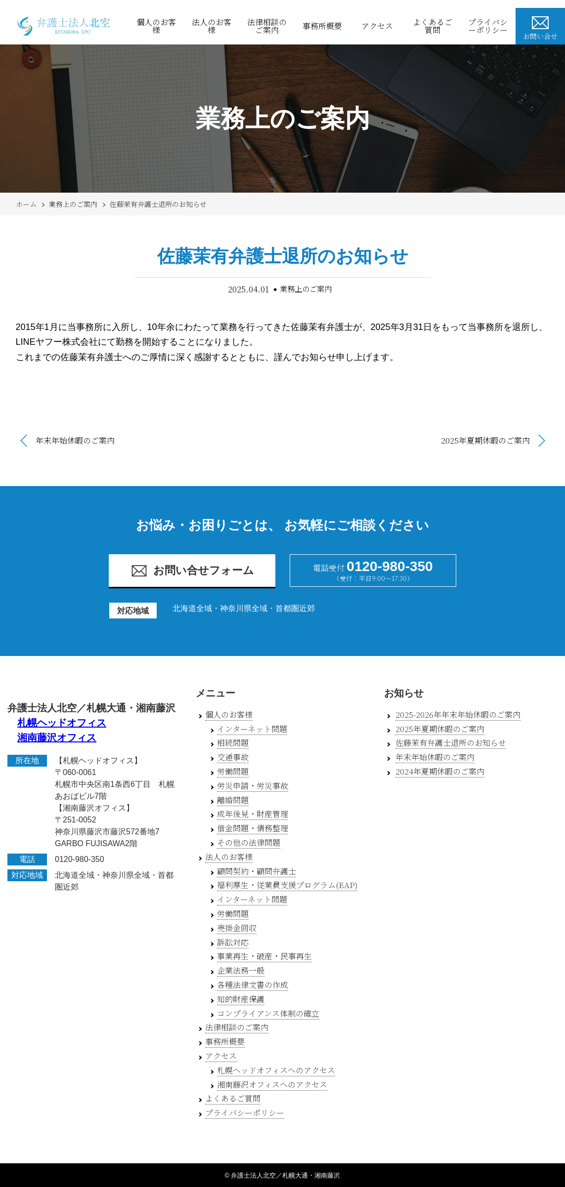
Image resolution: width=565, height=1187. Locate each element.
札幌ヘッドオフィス (61, 722)
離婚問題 (233, 800)
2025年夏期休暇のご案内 (485, 440)
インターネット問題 (252, 729)
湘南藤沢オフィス (56, 737)
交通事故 (233, 757)
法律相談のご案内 (267, 26)
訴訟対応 (233, 942)
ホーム (26, 204)
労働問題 (233, 771)
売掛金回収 (237, 928)
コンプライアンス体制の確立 (268, 1013)
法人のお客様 (211, 26)
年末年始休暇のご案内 (75, 440)
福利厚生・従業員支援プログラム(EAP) (287, 885)
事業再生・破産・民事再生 (264, 956)
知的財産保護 (240, 999)
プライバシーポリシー (488, 26)
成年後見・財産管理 (252, 813)
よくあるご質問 (432, 26)
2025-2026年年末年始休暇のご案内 (458, 714)
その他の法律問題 (248, 842)
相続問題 (233, 742)
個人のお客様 (156, 26)
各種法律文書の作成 (252, 984)
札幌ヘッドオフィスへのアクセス (276, 1070)
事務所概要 (322, 26)
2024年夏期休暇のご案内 (439, 771)
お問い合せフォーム (192, 570)
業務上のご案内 (73, 204)
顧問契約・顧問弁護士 (256, 871)
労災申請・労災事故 (252, 785)
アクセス (377, 26)
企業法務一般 (240, 970)
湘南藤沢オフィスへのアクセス (272, 1084)
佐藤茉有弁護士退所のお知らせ (158, 204)
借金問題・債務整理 (252, 828)
